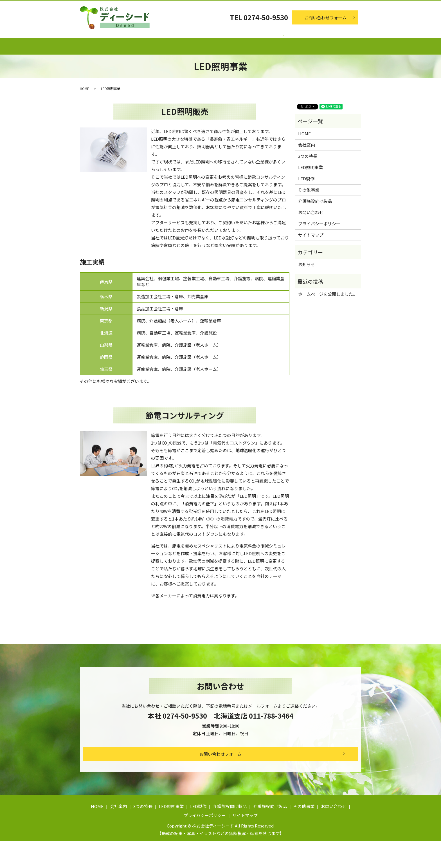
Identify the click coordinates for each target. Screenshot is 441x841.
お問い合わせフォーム (325, 18)
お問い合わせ (310, 210)
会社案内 (130, 43)
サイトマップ (310, 233)
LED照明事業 (209, 43)
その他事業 (340, 43)
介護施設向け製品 (293, 43)
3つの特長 (167, 43)
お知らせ (306, 262)
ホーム (96, 43)
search (375, 45)
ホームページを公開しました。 (327, 291)
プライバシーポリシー (319, 221)
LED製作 (249, 43)
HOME (84, 86)
